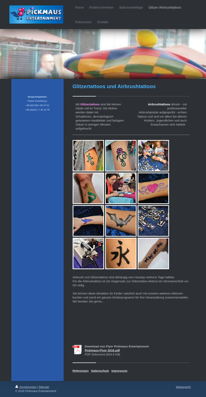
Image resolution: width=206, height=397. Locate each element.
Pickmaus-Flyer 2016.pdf (102, 350)
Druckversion (26, 387)
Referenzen (81, 370)
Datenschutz (100, 370)
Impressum (119, 370)
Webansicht (183, 387)
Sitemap (44, 387)
